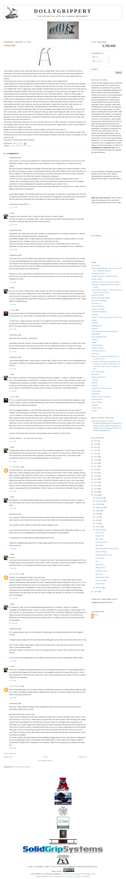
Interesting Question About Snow (107, 548)
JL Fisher (94, 323)
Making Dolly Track (102, 577)
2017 (96, 466)
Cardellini (94, 405)
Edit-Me (94, 410)
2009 (96, 492)
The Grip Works (14, 467)
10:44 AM (13, 623)
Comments (97, 61)
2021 (96, 454)
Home (45, 757)
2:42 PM (12, 304)
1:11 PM (12, 661)
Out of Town (99, 533)
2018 (96, 463)
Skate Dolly (95, 394)
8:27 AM (12, 461)
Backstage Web (97, 399)
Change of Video (101, 571)
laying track (15, 145)
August (98, 511)
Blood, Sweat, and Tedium (100, 298)
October (99, 504)
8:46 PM (12, 748)
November (100, 501)
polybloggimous (96, 326)
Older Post (82, 757)
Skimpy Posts (100, 568)
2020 (96, 457)
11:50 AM (13, 225)
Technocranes (96, 391)
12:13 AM (13, 598)
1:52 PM (12, 698)
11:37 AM (13, 207)
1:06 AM (12, 491)
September (100, 507)
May (97, 520)
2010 (96, 489)
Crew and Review (97, 306)
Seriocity (94, 383)
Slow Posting (100, 584)
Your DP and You (101, 542)
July (97, 514)
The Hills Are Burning (98, 300)
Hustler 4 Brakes (101, 552)
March (98, 526)
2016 (96, 469)
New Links (99, 574)
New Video (99, 539)
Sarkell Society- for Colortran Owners (104, 276)
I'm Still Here (99, 558)
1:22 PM (12, 681)
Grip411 (94, 320)
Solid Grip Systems (98, 351)
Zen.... (97, 561)
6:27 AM (12, 441)
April (98, 523)
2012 (96, 482)
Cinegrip (94, 385)
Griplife (93, 342)
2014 (96, 476)
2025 (96, 444)
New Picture (99, 564)
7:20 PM (12, 508)
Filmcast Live (96, 303)
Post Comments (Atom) (22, 767)
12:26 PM (13, 249)
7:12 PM (12, 391)
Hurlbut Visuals (96, 279)
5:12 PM (12, 351)
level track (26, 145)
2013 (96, 479)
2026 (96, 441)
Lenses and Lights (97, 309)
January (99, 587)
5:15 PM (12, 369)
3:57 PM (12, 329)
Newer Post (8, 757)
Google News (96, 408)
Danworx (94, 328)
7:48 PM (12, 568)
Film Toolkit (95, 265)
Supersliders (95, 334)
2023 (96, 450)
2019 (96, 460)
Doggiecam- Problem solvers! (101, 388)
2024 (96, 447)
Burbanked (95, 374)
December (100, 498)
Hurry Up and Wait (97, 371)
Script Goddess (96, 345)
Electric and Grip (97, 348)
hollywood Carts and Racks (101, 397)
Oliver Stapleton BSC (99, 337)
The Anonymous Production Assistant (104, 331)
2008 (96, 495)
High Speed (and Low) (103, 555)
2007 (96, 592)
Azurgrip (12, 310)
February (99, 530)
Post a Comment (10, 753)
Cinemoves (95, 354)
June (98, 517)
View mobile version (45, 761)
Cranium (94, 340)
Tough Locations (101, 580)
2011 (96, 485)
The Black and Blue (98, 273)
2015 (96, 473)
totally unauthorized (98, 377)
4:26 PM (12, 549)
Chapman (94, 314)
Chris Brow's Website (99, 312)
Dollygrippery (63, 11)
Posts (96, 57)
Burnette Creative (97, 295)
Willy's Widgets (96, 402)
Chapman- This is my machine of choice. (105, 282)
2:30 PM (12, 282)
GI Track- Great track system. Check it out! (106, 317)
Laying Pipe (99, 536)
